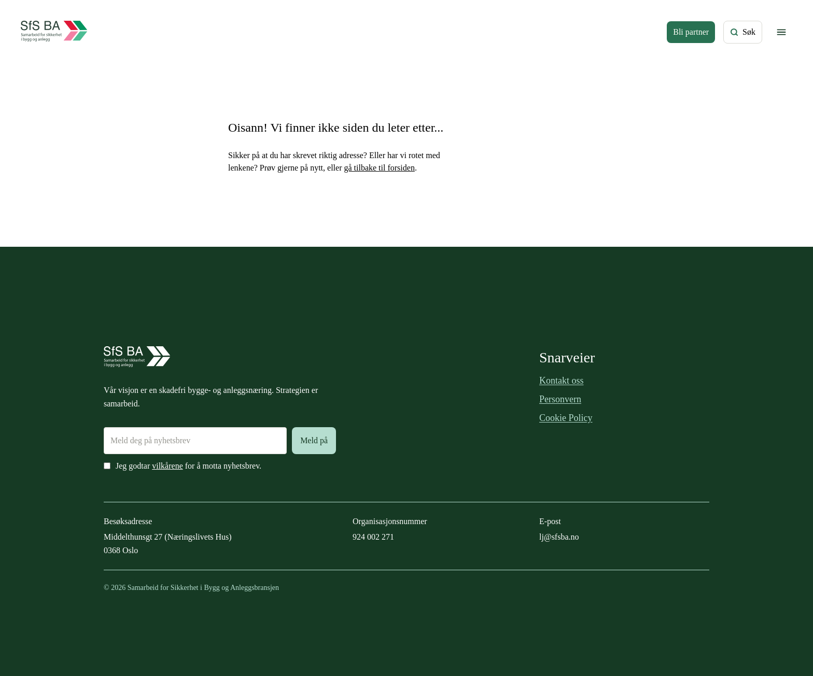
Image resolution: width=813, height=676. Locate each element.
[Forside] (54, 32)
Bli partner (691, 31)
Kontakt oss (561, 380)
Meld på (314, 440)
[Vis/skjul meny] (781, 32)
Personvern (560, 399)
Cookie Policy (566, 418)
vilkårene (167, 465)
